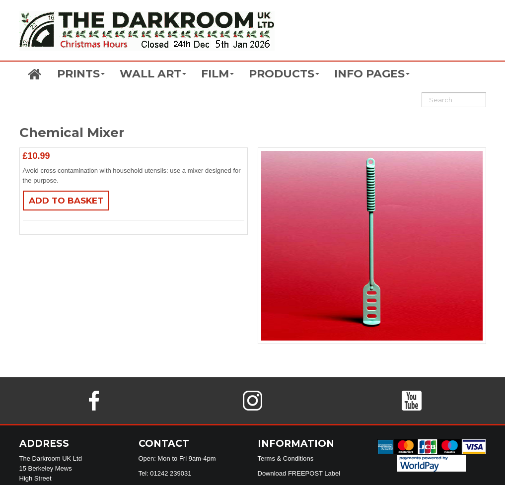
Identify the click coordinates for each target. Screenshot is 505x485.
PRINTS (81, 73)
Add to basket (66, 201)
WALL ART (153, 73)
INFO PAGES (372, 73)
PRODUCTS (284, 73)
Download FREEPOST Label (299, 473)
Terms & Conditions (286, 458)
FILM (217, 73)
